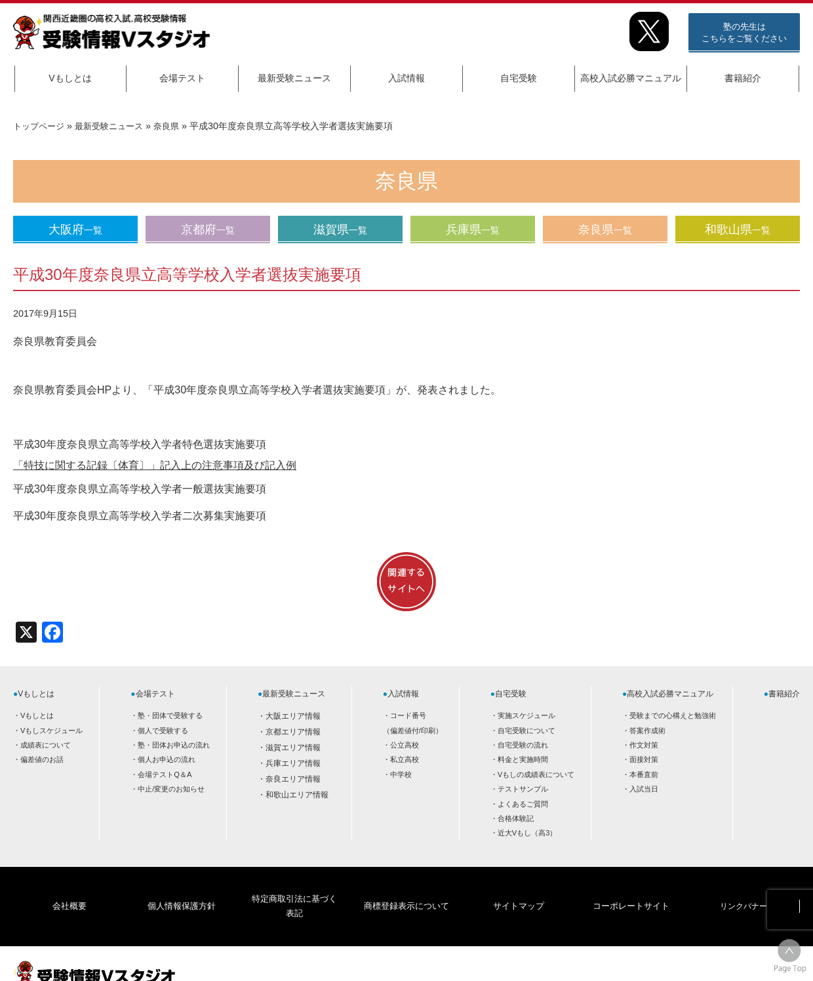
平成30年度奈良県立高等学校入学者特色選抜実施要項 (139, 444)
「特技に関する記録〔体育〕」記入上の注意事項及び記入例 (154, 465)
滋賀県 (340, 229)
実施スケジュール (526, 715)
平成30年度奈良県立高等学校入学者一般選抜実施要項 (139, 488)
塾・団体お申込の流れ (174, 745)
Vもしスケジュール (51, 730)
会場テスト (182, 78)
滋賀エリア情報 (293, 747)
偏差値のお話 (42, 759)
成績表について (45, 745)
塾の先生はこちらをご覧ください (744, 32)
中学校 (401, 774)
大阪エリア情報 (293, 716)
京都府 (208, 229)
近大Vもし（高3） (527, 833)
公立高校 (404, 745)
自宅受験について (526, 730)
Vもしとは (70, 78)
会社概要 (69, 886)
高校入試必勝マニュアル (630, 78)
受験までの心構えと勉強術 (672, 715)
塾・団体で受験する (170, 715)
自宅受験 (518, 78)
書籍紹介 (742, 78)
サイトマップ (518, 886)
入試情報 (406, 78)
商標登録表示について (406, 886)
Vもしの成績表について (536, 774)
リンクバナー (743, 886)
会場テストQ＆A (164, 774)
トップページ (40, 126)
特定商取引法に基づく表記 (294, 886)
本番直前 (643, 774)
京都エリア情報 (293, 731)
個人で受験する (163, 730)
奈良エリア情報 (293, 779)
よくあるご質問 (523, 804)
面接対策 (643, 759)
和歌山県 (737, 229)
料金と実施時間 (523, 759)
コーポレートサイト (630, 886)
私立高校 (404, 759)
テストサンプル (523, 789)
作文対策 (643, 745)
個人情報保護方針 (181, 886)
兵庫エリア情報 (293, 763)
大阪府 (75, 229)
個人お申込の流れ (166, 759)
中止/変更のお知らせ (171, 789)
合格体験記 (516, 818)
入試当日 (643, 789)
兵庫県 (473, 229)
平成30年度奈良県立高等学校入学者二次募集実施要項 (139, 515)
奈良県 (176, 126)
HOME (695, 959)
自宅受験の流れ (523, 745)
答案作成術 (647, 730)
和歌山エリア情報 (297, 794)
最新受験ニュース (294, 78)
